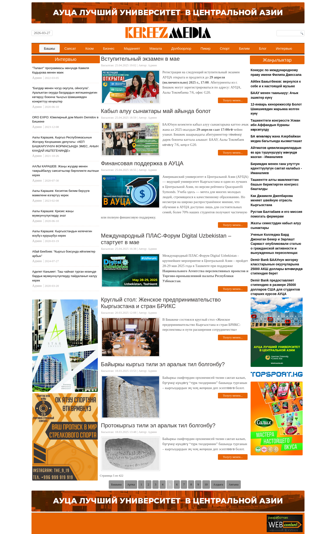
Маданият (132, 48)
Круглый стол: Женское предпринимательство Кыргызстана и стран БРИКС (161, 302)
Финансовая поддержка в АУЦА (142, 163)
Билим (244, 48)
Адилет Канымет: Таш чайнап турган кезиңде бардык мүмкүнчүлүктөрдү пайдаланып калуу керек (64, 276)
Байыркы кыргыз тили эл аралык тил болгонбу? (163, 364)
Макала (155, 48)
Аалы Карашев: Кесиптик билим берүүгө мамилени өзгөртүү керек (61, 193)
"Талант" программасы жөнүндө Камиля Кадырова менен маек (60, 70)
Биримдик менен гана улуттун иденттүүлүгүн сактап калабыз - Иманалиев (276, 168)
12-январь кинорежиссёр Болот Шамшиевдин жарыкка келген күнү (276, 108)
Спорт (225, 48)
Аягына (233, 484)
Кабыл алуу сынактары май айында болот (156, 111)
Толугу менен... (233, 100)
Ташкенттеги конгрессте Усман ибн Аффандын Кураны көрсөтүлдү (275, 125)
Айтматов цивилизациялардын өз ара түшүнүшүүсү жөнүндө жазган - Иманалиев (276, 152)
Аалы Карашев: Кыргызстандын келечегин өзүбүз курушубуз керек (62, 233)
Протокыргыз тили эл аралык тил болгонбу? (158, 425)
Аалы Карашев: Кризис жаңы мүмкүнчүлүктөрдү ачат (53, 213)
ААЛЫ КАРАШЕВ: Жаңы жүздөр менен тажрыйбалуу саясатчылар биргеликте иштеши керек (65, 171)
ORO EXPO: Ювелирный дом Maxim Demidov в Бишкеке (65, 119)
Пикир (205, 48)
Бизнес (108, 48)
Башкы (49, 48)
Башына (116, 484)
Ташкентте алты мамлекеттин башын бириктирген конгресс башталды (275, 184)
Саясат (70, 48)
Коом (89, 48)
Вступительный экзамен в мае (140, 59)
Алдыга (218, 484)
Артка (131, 484)
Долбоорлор (181, 48)
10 (206, 484)
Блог (262, 48)
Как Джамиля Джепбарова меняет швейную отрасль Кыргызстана (272, 200)
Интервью (284, 48)
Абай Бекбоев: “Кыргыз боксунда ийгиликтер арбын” (63, 254)
